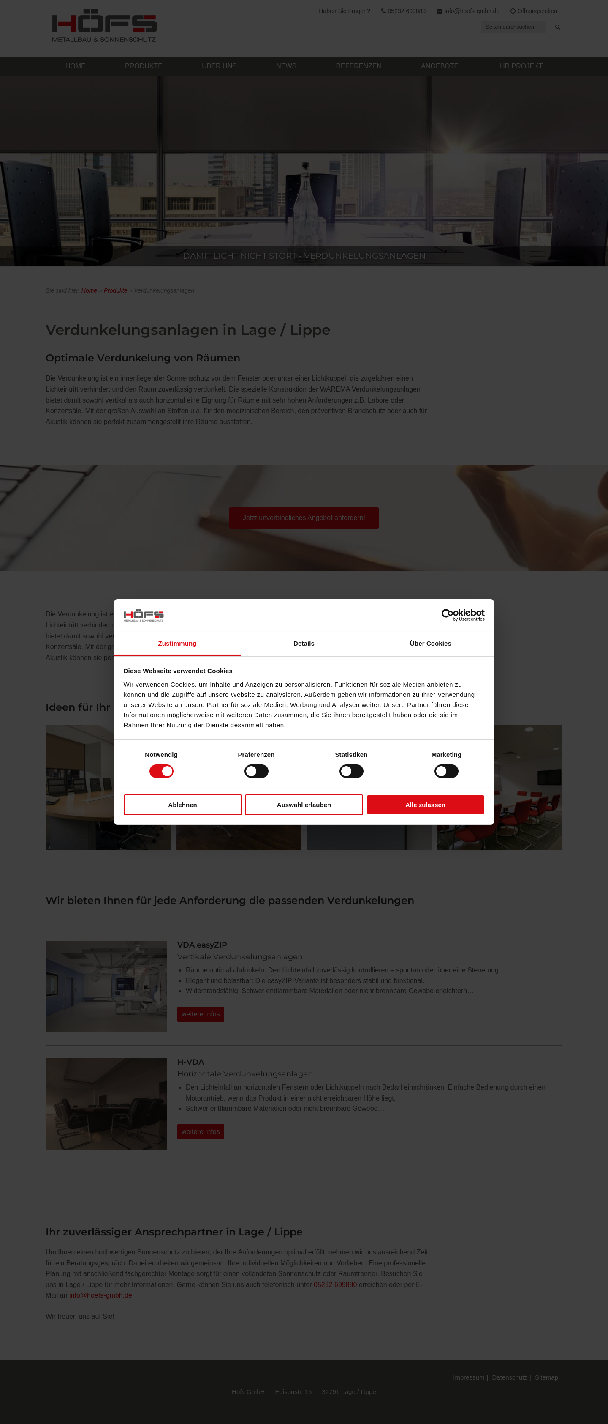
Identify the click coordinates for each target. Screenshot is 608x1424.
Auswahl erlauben (304, 804)
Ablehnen (182, 804)
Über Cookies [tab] (430, 643)
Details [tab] (304, 643)
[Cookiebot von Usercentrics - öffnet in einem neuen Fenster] (448, 615)
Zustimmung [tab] (177, 643)
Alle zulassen (425, 804)
